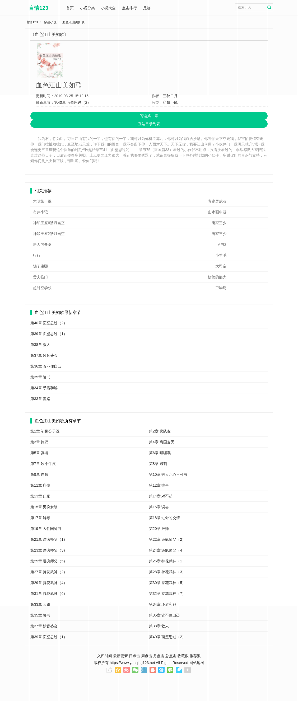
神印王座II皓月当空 (49, 223)
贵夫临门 (40, 277)
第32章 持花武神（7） (167, 593)
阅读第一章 (149, 116)
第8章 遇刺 (158, 464)
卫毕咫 (220, 288)
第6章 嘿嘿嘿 (160, 453)
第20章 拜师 (159, 528)
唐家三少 (219, 223)
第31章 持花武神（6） (48, 593)
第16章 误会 (159, 507)
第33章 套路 (40, 399)
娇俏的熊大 (217, 277)
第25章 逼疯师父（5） (48, 561)
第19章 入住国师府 (45, 528)
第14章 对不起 (161, 496)
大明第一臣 (42, 201)
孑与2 (221, 244)
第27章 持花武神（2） (48, 572)
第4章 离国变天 (161, 442)
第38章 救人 (40, 344)
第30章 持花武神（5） (167, 583)
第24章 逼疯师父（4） (167, 550)
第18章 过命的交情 (164, 518)
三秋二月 (170, 96)
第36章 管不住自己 (45, 366)
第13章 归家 (40, 496)
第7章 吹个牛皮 (43, 464)
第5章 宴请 (39, 453)
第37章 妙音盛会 (44, 355)
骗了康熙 (40, 266)
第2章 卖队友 (160, 431)
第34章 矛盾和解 (44, 388)
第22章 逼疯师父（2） (167, 539)
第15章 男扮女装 (44, 507)
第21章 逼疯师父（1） (48, 539)
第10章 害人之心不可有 (168, 474)
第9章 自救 (39, 474)
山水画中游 (217, 212)
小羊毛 (220, 255)
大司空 (220, 266)
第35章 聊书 (40, 377)
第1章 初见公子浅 (44, 431)
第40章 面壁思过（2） (72, 102)
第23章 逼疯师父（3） (48, 550)
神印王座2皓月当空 (49, 234)
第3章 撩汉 (39, 442)
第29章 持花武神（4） (48, 583)
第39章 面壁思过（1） (48, 334)
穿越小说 (170, 102)
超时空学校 (42, 288)
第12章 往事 (159, 485)
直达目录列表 (149, 124)
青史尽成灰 (217, 201)
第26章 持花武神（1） (167, 561)
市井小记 (40, 212)
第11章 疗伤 (40, 485)
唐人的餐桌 (42, 244)
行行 (36, 255)
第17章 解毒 (40, 518)
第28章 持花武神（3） (167, 572)
